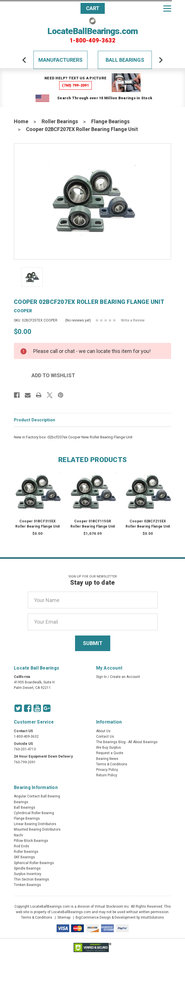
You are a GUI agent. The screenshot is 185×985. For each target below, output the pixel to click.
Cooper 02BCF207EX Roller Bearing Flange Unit (82, 129)
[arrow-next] (161, 60)
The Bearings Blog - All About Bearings (127, 742)
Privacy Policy (107, 770)
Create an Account (125, 677)
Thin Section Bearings (31, 879)
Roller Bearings (60, 121)
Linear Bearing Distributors (35, 824)
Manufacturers (60, 60)
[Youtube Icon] (37, 708)
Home (21, 121)
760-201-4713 (25, 749)
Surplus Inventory (27, 874)
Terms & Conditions (111, 764)
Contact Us (105, 736)
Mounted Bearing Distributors (37, 829)
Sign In (101, 677)
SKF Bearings (24, 857)
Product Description (34, 420)
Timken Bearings (27, 885)
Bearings (21, 802)
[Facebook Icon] (27, 708)
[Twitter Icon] (18, 708)
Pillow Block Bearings (31, 841)
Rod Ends (21, 846)
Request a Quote (109, 753)
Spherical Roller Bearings (34, 863)
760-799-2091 (25, 762)
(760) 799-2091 (75, 85)
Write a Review (133, 320)
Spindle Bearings (27, 868)
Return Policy (106, 775)
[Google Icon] (46, 708)
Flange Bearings (110, 121)
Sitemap (63, 917)
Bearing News (107, 759)
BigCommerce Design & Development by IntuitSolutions (120, 917)
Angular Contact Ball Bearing (37, 796)
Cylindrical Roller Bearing (34, 813)
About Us (103, 731)
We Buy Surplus (108, 747)
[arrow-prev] (24, 60)
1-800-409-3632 (92, 40)
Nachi (18, 835)
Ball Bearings (125, 60)
